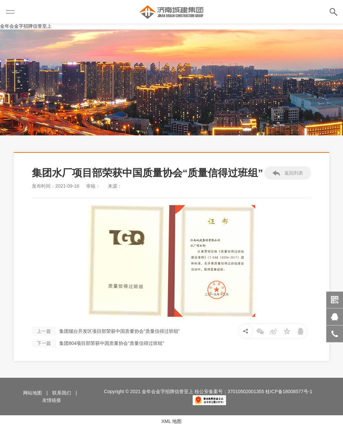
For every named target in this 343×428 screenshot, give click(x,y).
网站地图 (32, 392)
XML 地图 (171, 421)
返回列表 (287, 173)
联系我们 (61, 392)
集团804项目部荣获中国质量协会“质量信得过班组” (98, 343)
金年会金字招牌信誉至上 (26, 26)
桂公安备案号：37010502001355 (229, 391)
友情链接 (51, 400)
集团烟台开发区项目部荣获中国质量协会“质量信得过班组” (106, 331)
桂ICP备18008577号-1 (288, 391)
